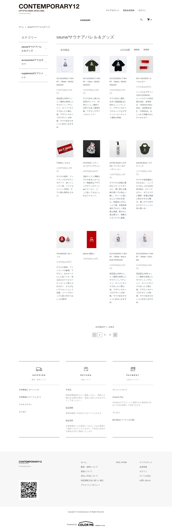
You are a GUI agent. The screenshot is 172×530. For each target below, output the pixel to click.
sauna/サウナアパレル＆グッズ (38, 27)
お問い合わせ (145, 480)
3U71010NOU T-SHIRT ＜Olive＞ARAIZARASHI (91, 81)
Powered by (86, 523)
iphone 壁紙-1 (89, 253)
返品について (88, 471)
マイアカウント (112, 10)
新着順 (146, 50)
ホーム (21, 27)
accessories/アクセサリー (32, 62)
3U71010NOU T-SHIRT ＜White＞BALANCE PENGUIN (118, 256)
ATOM (125, 462)
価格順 (136, 50)
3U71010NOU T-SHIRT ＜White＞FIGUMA (144, 256)
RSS (119, 462)
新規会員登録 (128, 10)
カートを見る (145, 476)
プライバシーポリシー (92, 485)
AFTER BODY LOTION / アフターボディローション (118, 166)
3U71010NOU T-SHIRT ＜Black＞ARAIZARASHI (118, 81)
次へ (115, 335)
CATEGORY (85, 20)
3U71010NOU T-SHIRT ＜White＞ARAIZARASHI (65, 81)
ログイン (142, 10)
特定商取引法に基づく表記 (94, 480)
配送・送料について (91, 467)
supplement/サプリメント (32, 76)
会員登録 (144, 467)
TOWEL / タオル (63, 163)
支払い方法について (91, 476)
